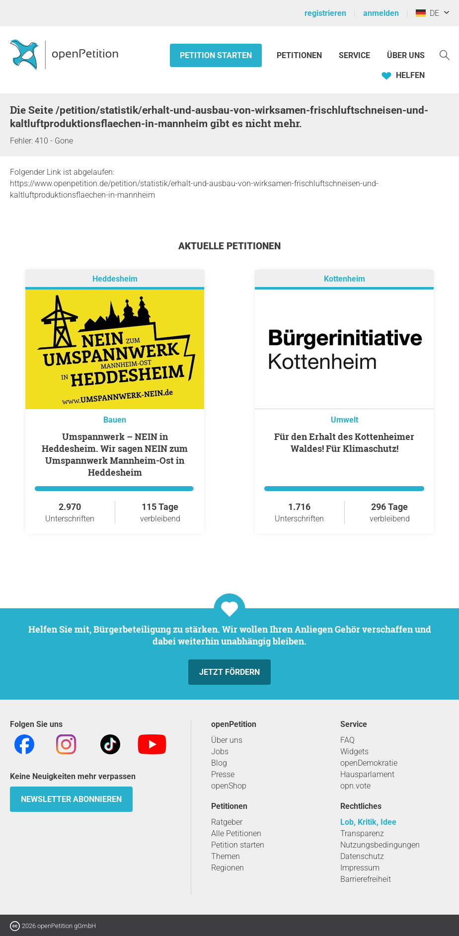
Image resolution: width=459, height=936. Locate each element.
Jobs (220, 751)
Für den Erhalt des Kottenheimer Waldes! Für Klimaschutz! (344, 442)
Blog (219, 763)
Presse (222, 774)
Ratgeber (226, 822)
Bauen (114, 420)
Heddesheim (115, 279)
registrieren (325, 13)
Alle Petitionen (236, 833)
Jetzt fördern (229, 672)
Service (354, 55)
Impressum (360, 867)
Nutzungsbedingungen (380, 845)
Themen (225, 856)
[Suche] (445, 54)
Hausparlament (367, 774)
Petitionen (300, 55)
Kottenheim (344, 279)
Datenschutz (362, 856)
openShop (228, 786)
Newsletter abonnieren (71, 799)
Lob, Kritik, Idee (368, 822)
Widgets (354, 751)
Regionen (227, 867)
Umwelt (344, 420)
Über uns (226, 740)
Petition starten (216, 55)
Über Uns (406, 55)
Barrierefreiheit (365, 879)
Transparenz (362, 833)
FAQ (347, 740)
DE (427, 13)
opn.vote (355, 786)
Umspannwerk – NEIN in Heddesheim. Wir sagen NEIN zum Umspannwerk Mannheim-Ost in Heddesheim (115, 454)
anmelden (381, 13)
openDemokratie (368, 763)
